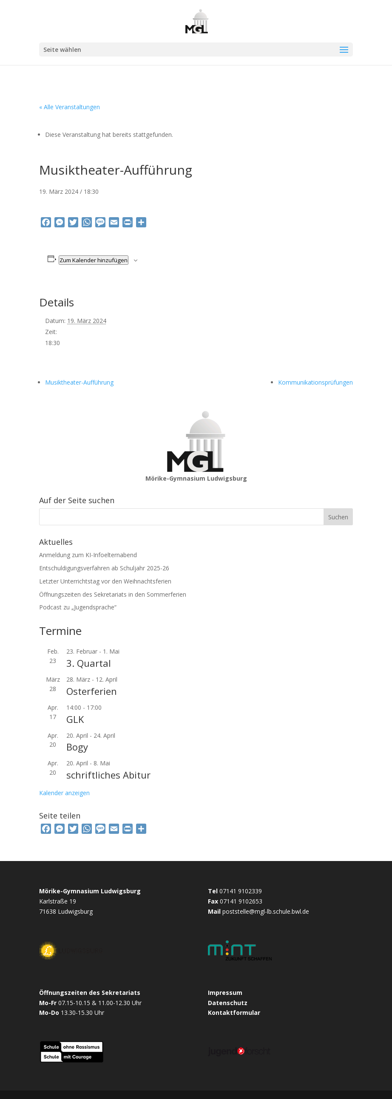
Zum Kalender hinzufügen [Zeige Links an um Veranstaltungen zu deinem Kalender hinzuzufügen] (94, 260)
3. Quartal (88, 663)
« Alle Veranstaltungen (69, 107)
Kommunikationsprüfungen (315, 382)
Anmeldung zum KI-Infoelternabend (88, 555)
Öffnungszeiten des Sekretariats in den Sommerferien (112, 594)
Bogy (77, 746)
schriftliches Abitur (108, 774)
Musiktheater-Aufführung (79, 382)
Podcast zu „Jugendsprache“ (77, 607)
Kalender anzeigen (64, 793)
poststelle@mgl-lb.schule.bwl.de (265, 911)
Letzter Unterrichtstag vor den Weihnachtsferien (105, 581)
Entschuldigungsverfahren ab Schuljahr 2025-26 (104, 568)
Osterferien (91, 691)
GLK (75, 719)
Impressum (225, 993)
